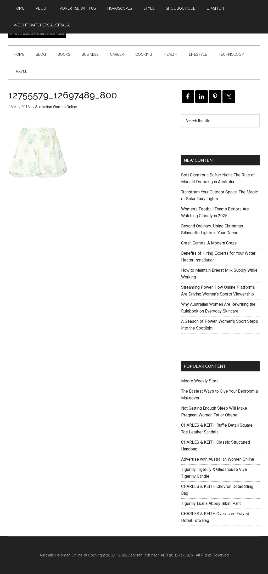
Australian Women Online (61, 555)
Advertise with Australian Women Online (217, 459)
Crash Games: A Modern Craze (209, 243)
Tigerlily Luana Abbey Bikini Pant (211, 503)
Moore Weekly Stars (200, 380)
